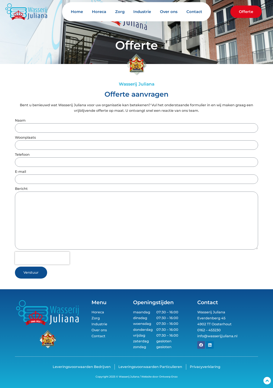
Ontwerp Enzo (168, 376)
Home (77, 11)
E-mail (20, 172)
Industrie (142, 11)
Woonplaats (25, 137)
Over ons (168, 11)
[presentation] (42, 258)
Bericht (21, 189)
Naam (20, 120)
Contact (194, 11)
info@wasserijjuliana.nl (217, 336)
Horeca (99, 11)
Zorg (120, 11)
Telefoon (22, 155)
